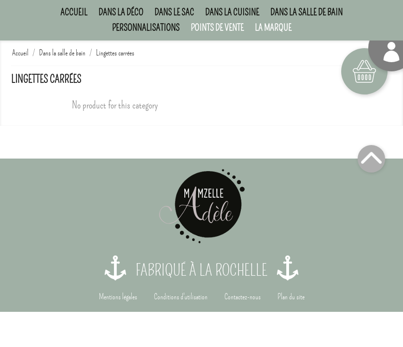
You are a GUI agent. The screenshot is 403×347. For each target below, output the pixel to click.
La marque (273, 27)
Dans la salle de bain (306, 12)
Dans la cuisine (232, 12)
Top (371, 159)
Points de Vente (217, 27)
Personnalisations (146, 27)
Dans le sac (174, 12)
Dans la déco (120, 12)
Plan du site (291, 297)
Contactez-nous (242, 297)
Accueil (73, 12)
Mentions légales (118, 297)
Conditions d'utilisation (181, 297)
